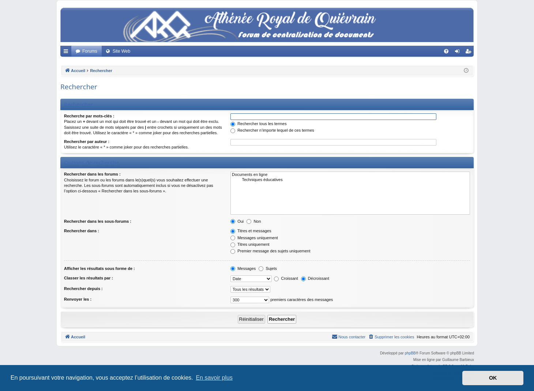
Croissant (286, 278)
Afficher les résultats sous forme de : (99, 268)
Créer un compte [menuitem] (470, 53)
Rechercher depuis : (83, 288)
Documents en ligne (350, 174)
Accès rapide (67, 53)
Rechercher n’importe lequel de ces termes (272, 130)
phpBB (410, 353)
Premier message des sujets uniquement (270, 251)
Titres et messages (250, 231)
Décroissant (315, 278)
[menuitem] (446, 51)
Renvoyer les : (77, 299)
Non (254, 221)
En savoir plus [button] (214, 378)
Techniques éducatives (350, 180)
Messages (243, 268)
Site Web (121, 51)
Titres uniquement (250, 244)
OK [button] (493, 378)
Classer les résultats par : (88, 278)
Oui (237, 221)
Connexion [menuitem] (459, 53)
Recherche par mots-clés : (89, 116)
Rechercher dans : (81, 231)
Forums (89, 51)
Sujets (268, 268)
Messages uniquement (254, 238)
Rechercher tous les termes (258, 123)
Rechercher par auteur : (86, 141)
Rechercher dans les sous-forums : (97, 221)
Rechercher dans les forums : (92, 174)
